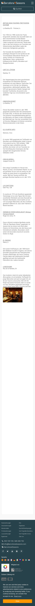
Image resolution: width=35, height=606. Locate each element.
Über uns (21, 536)
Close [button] (17, 601)
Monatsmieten (5, 528)
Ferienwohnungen (6, 523)
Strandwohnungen (6, 525)
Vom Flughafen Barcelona (25, 531)
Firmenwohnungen (6, 531)
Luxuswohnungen (6, 533)
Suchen (17, 9)
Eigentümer (4, 536)
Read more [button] (17, 596)
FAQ (20, 523)
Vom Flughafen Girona (25, 533)
